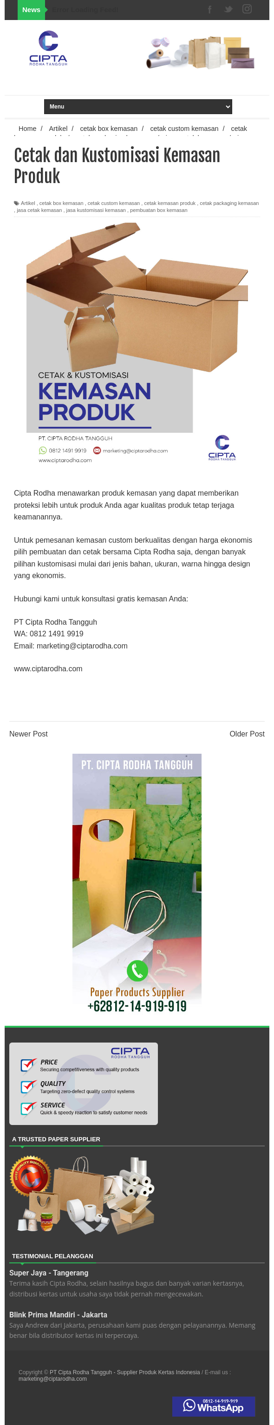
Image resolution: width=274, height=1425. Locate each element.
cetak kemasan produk (170, 203)
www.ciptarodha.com (48, 669)
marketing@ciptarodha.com (82, 646)
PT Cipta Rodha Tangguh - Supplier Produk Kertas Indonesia (126, 1372)
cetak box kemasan (61, 203)
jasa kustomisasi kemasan (96, 210)
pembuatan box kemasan (159, 210)
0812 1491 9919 (57, 634)
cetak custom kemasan (114, 203)
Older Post (247, 734)
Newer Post (28, 734)
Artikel (28, 203)
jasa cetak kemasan (39, 210)
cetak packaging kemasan (229, 203)
